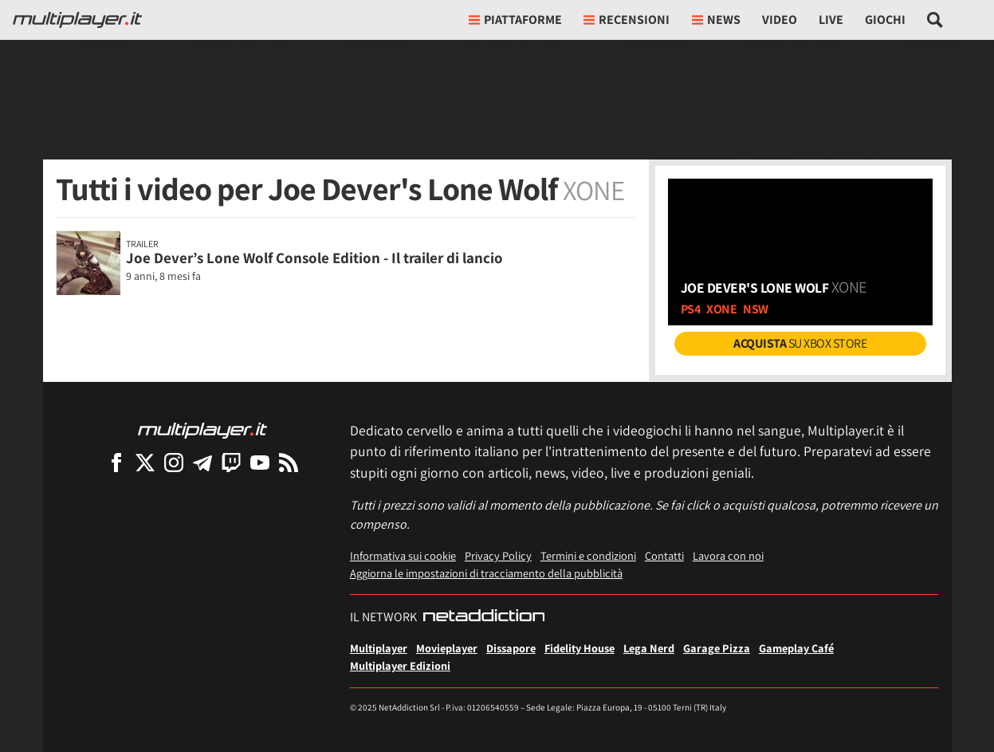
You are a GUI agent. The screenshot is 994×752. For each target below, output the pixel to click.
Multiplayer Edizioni (400, 665)
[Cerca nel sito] (935, 20)
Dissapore (511, 648)
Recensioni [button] (626, 19)
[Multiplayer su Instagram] (173, 462)
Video (779, 19)
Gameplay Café (796, 648)
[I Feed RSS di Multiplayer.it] (288, 462)
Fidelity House (579, 648)
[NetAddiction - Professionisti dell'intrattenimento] (483, 617)
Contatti (664, 555)
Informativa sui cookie (403, 555)
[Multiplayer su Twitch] (231, 462)
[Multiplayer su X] (145, 462)
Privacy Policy (498, 555)
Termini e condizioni (588, 555)
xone (721, 309)
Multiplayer (378, 648)
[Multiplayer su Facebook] (116, 462)
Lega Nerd (648, 648)
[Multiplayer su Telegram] (202, 462)
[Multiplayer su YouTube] (259, 462)
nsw (755, 309)
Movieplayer (446, 648)
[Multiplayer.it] (77, 20)
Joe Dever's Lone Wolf (773, 287)
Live (831, 19)
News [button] (716, 19)
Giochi (885, 19)
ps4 (691, 309)
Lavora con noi (728, 555)
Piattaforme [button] (515, 19)
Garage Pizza (716, 648)
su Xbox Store (799, 343)
